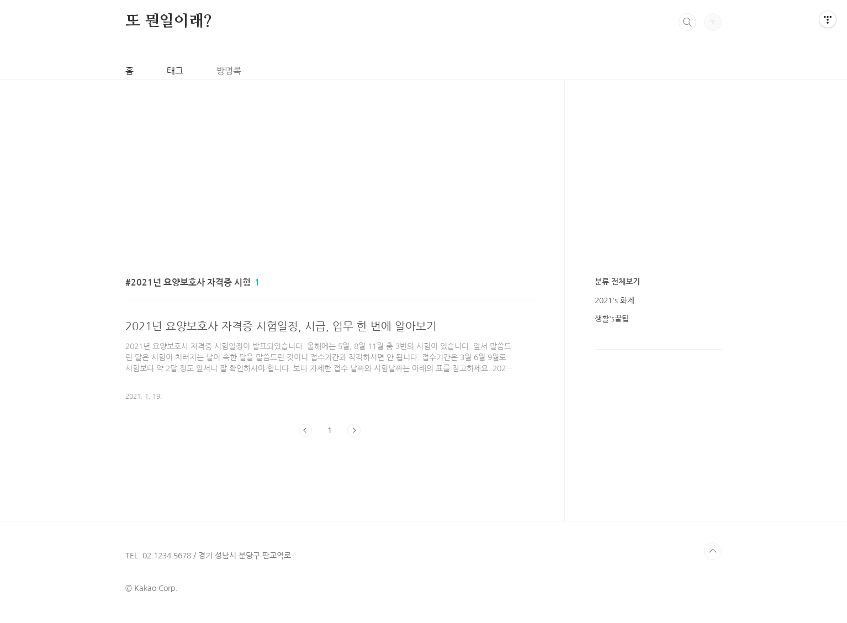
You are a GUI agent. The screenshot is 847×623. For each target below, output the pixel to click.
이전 (305, 430)
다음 (354, 430)
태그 (175, 70)
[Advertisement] (331, 157)
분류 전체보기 (617, 282)
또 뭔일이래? (168, 21)
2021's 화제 (614, 300)
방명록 (228, 70)
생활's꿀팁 (612, 319)
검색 (687, 22)
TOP (713, 551)
